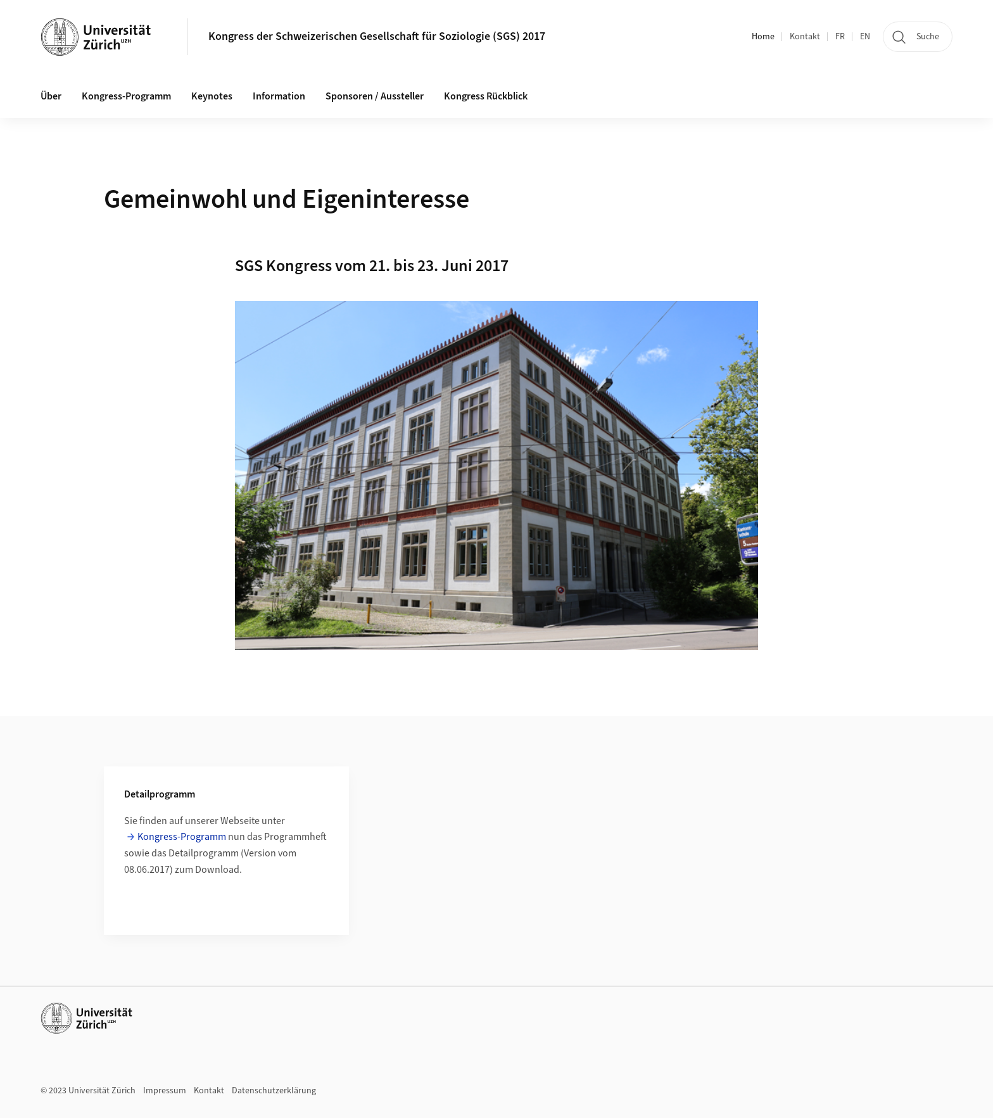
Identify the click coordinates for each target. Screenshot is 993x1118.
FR (840, 36)
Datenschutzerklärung (274, 1090)
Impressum (164, 1090)
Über (51, 96)
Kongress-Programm (126, 96)
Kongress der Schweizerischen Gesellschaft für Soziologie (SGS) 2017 (376, 36)
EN (865, 36)
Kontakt (805, 36)
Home (763, 36)
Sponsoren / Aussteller (375, 96)
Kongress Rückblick (486, 96)
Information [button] (279, 96)
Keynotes (211, 96)
